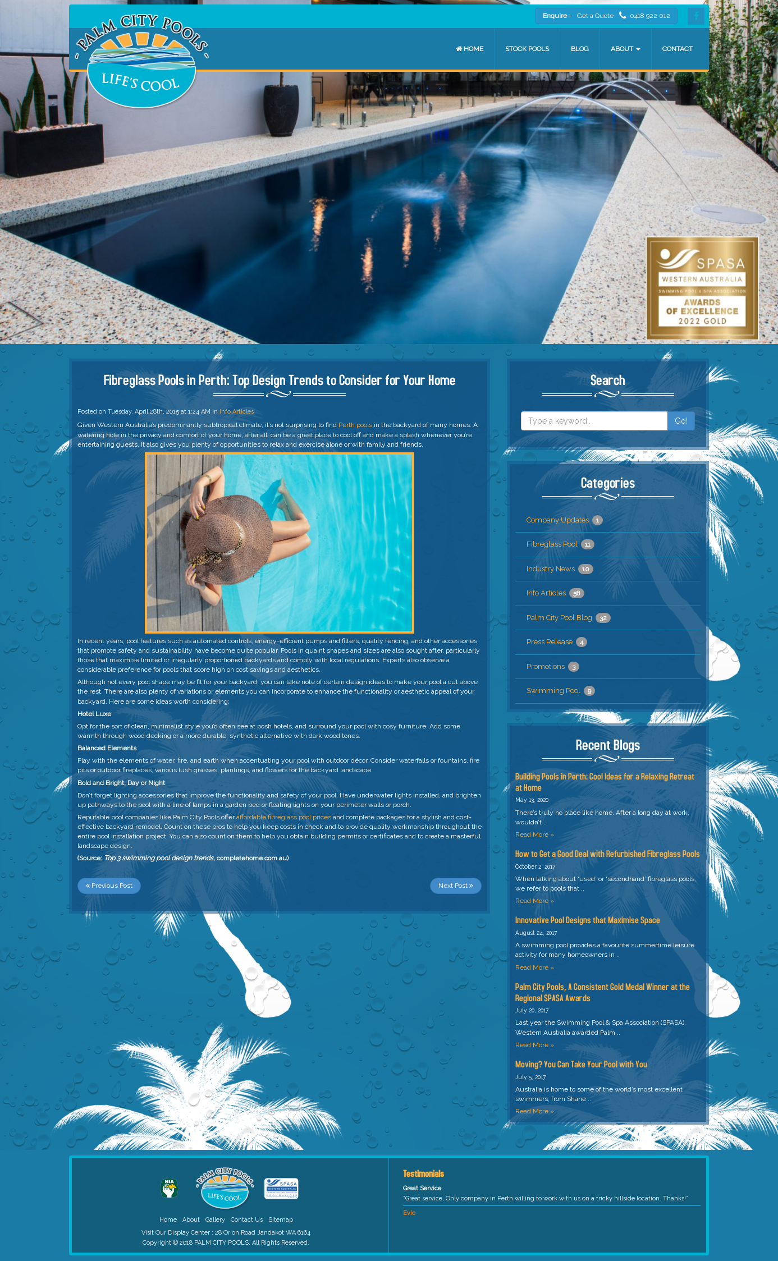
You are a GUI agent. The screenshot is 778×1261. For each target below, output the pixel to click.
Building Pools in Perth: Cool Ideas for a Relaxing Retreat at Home (604, 781)
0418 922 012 (644, 15)
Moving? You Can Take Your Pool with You (581, 1064)
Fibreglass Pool (560, 544)
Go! (681, 420)
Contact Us (247, 1219)
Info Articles (236, 411)
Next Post (455, 885)
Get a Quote (595, 16)
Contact (677, 49)
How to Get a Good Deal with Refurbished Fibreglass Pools (607, 853)
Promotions (553, 667)
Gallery (215, 1219)
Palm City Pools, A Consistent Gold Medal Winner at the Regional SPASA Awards (602, 991)
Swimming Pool (561, 691)
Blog (580, 49)
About (625, 49)
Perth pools (355, 425)
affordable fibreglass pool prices (283, 817)
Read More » (534, 834)
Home (469, 49)
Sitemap (280, 1219)
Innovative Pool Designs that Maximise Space (587, 919)
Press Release (557, 642)
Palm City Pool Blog (569, 618)
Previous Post (109, 885)
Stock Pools (527, 49)
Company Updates (565, 520)
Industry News (560, 569)
